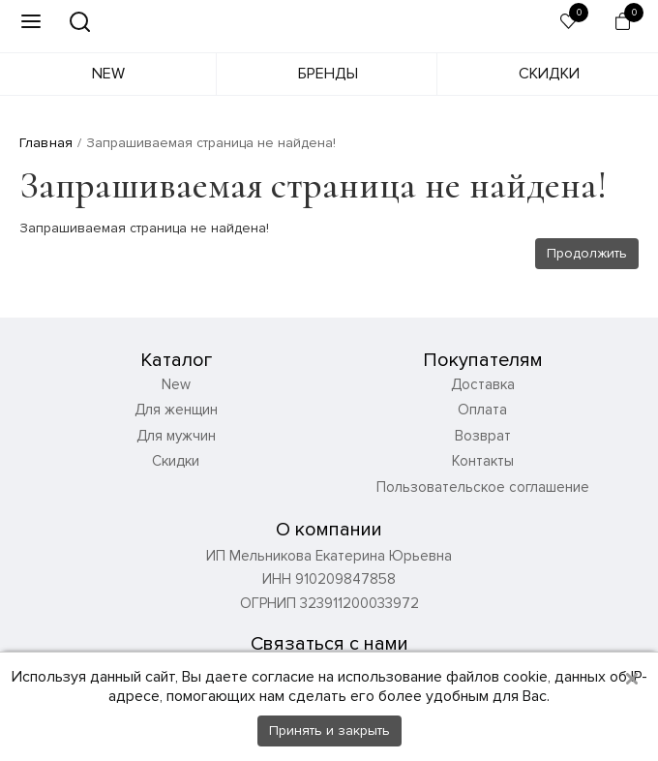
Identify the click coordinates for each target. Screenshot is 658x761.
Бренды (328, 73)
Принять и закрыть (329, 730)
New (108, 73)
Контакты (483, 461)
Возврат (483, 435)
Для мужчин (176, 435)
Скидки (549, 73)
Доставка (483, 384)
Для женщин (176, 409)
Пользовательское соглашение (482, 487)
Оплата (482, 409)
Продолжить (587, 253)
